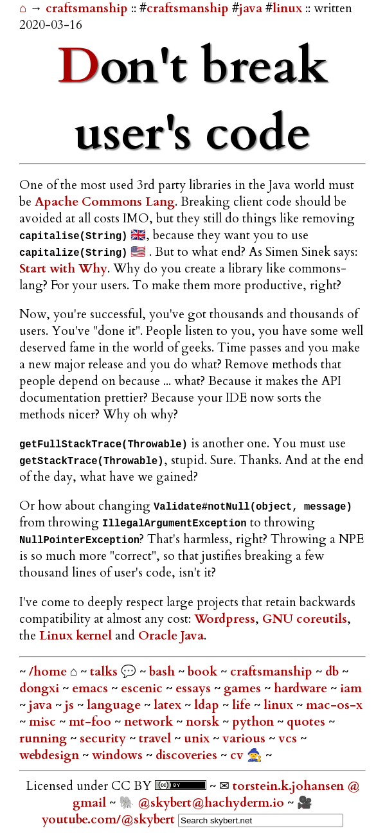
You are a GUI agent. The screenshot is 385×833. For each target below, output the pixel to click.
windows (119, 755)
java (250, 8)
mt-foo (91, 721)
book (204, 671)
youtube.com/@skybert (108, 819)
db (333, 671)
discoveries (188, 755)
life (243, 705)
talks (104, 671)
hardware (302, 688)
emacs (91, 688)
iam (351, 688)
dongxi (40, 688)
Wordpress (224, 619)
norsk (204, 721)
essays (194, 688)
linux (287, 8)
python (254, 721)
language (115, 705)
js (71, 705)
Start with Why (63, 268)
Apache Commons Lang (105, 201)
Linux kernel (75, 635)
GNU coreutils (304, 619)
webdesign (50, 755)
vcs (289, 738)
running (44, 738)
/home (48, 671)
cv (238, 755)
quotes (307, 721)
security (104, 738)
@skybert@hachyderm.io (211, 802)
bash (163, 671)
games (244, 688)
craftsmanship (88, 8)
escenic (143, 688)
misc (44, 721)
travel (156, 738)
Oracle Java (171, 635)
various (245, 738)
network (150, 721)
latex (169, 705)
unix (198, 738)
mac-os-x (334, 705)
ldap (208, 705)
